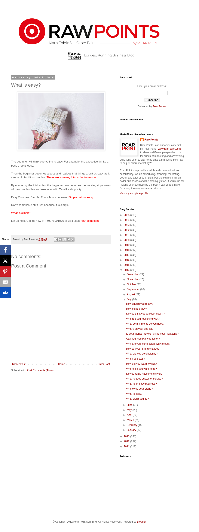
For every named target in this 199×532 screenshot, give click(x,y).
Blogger (141, 521)
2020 (127, 240)
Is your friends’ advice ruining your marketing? (152, 333)
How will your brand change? (142, 348)
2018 (127, 249)
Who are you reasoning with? (142, 318)
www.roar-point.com (169, 148)
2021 (127, 234)
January (132, 430)
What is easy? (134, 393)
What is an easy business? (141, 383)
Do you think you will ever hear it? (145, 313)
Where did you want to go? (141, 368)
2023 (127, 224)
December (133, 274)
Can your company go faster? (143, 338)
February (132, 425)
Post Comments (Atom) (40, 370)
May (129, 410)
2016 (127, 260)
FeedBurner (159, 106)
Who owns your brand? (139, 388)
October (132, 284)
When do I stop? (135, 358)
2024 (127, 220)
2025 (127, 215)
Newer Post (18, 364)
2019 (127, 245)
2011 (127, 446)
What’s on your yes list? (139, 328)
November (133, 279)
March (131, 420)
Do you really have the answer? (144, 373)
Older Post (104, 364)
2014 (127, 270)
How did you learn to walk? (141, 363)
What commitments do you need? (145, 323)
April (130, 415)
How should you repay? (139, 303)
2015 (127, 264)
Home (61, 364)
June (130, 404)
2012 (127, 441)
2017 (127, 255)
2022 (127, 230)
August (131, 294)
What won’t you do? (137, 398)
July (129, 299)
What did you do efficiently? (142, 353)
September (133, 289)
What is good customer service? (144, 378)
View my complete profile (134, 193)
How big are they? (136, 308)
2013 (127, 436)
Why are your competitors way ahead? (148, 343)
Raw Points (151, 139)
